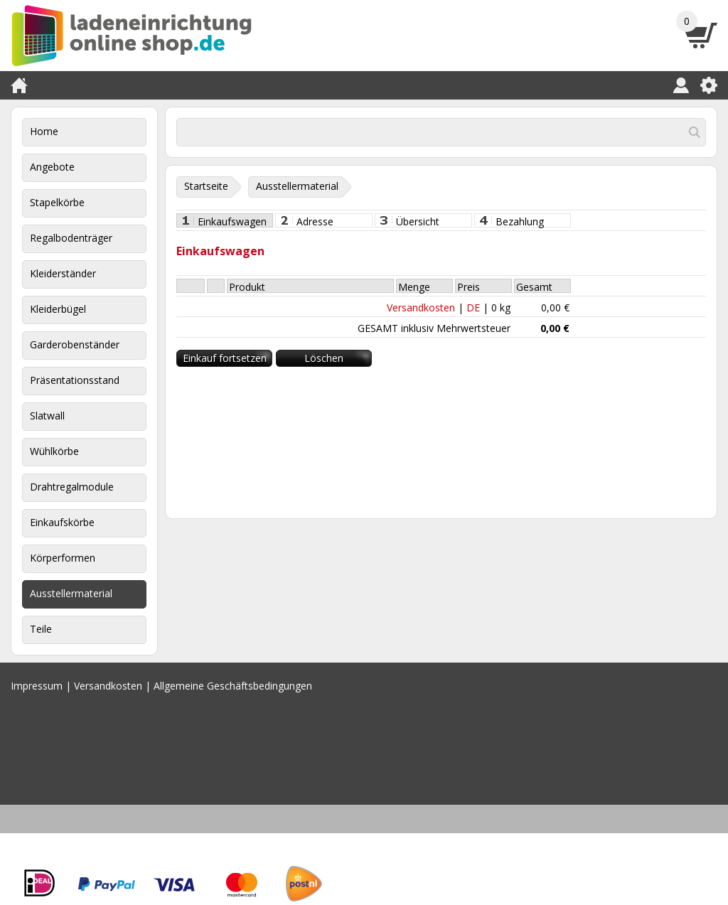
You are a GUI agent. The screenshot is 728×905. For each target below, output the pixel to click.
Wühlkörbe (54, 451)
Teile (41, 629)
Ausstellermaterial (71, 593)
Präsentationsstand (74, 380)
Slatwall (47, 415)
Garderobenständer (74, 344)
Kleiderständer (63, 273)
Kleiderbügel (58, 309)
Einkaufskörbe (62, 522)
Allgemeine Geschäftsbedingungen (233, 685)
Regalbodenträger (71, 238)
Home (44, 131)
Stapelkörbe (57, 202)
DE (473, 307)
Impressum (37, 685)
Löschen (323, 358)
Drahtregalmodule (72, 486)
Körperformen (62, 557)
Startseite (206, 186)
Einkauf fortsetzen (225, 358)
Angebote (52, 166)
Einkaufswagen (232, 221)
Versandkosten (421, 307)
